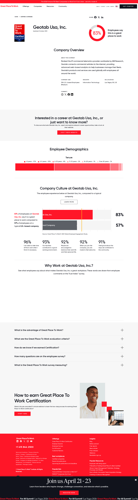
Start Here (22, 414)
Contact (103, 6)
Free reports (93, 446)
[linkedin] (17, 441)
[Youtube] (31, 441)
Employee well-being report (98, 463)
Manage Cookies (27, 464)
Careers (23, 454)
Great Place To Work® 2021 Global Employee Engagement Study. (67, 234)
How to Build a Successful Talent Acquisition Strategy (105, 472)
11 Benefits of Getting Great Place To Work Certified (105, 466)
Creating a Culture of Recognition (100, 474)
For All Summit (56, 448)
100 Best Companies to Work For (64, 472)
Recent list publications (59, 461)
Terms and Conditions (22, 452)
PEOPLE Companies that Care (61, 474)
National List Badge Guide (27, 458)
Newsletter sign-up (95, 455)
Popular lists (56, 469)
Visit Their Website (69, 132)
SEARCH (112, 6)
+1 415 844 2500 (25, 447)
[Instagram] (27, 441)
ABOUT (98, 6)
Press (21, 456)
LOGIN (107, 6)
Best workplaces (58, 456)
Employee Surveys (57, 446)
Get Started (128, 6)
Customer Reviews (57, 450)
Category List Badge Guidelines (29, 460)
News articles (93, 448)
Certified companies (58, 459)
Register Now (69, 493)
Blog (91, 441)
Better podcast (94, 443)
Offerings (55, 439)
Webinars (92, 453)
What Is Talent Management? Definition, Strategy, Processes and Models (105, 469)
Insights (92, 439)
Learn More (69, 202)
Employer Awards (57, 443)
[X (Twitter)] (24, 441)
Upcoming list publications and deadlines (64, 463)
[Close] (136, 480)
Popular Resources (96, 461)
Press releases (94, 450)
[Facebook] (21, 441)
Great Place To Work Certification (62, 441)
